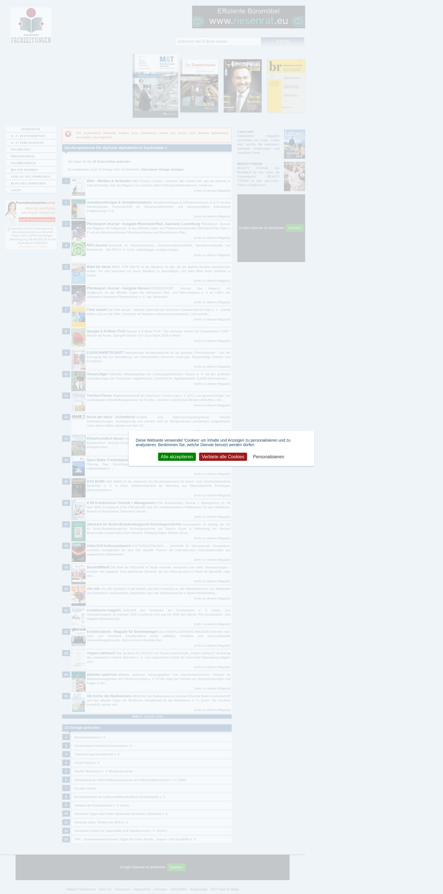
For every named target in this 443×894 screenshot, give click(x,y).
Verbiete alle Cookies (223, 456)
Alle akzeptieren (177, 456)
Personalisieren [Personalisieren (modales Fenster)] (268, 456)
